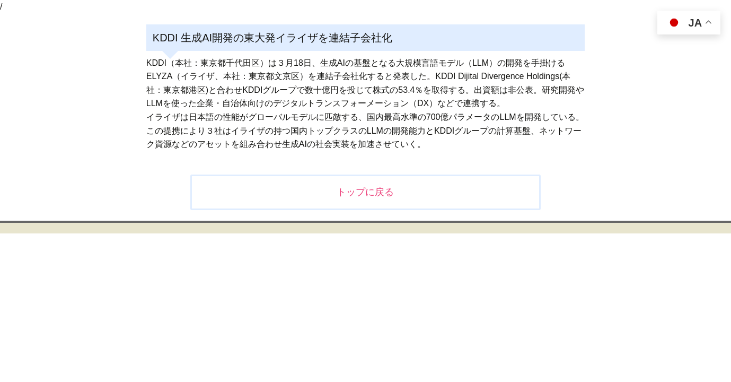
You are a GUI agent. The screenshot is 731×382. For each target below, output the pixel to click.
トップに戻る (365, 192)
